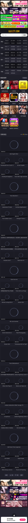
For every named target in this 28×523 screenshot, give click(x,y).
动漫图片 (25, 58)
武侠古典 (25, 64)
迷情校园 (7, 67)
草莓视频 (19, 70)
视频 (2, 47)
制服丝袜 (7, 55)
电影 (2, 53)
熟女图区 (19, 61)
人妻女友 (19, 64)
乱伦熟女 (19, 55)
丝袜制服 (13, 49)
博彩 (2, 41)
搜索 (25, 35)
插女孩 (7, 70)
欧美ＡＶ (19, 46)
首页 (6, 475)
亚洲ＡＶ (7, 46)
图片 (2, 59)
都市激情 (7, 64)
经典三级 (13, 55)
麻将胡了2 (7, 43)
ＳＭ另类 (25, 49)
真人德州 (13, 40)
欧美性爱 (25, 52)
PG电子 (7, 40)
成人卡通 (19, 52)
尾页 (22, 475)
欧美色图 (19, 58)
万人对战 (19, 40)
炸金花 (12, 43)
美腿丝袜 (7, 61)
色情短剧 (13, 73)
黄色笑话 (19, 67)
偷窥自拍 (7, 58)
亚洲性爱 (7, 52)
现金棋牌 (19, 43)
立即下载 (23, 519)
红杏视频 (7, 73)
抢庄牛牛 (25, 43)
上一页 (11, 475)
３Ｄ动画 (25, 46)
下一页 (16, 475)
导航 (2, 71)
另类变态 (25, 55)
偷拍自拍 (13, 52)
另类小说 (13, 67)
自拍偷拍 (13, 46)
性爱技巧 (25, 67)
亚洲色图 (13, 58)
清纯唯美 (13, 61)
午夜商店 (13, 70)
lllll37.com (14, 31)
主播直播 (19, 49)
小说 (2, 65)
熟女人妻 (7, 49)
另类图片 (25, 61)
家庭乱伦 (13, 64)
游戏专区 (25, 40)
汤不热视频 (25, 70)
